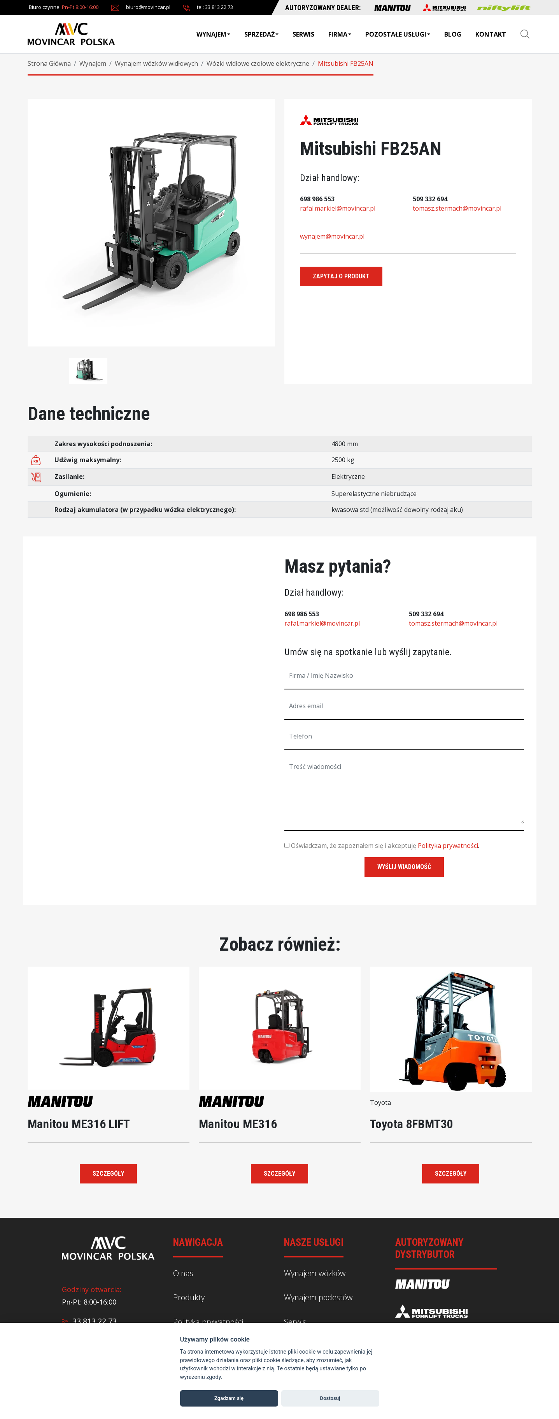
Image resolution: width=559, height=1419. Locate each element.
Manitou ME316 (238, 1124)
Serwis (303, 34)
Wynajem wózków (314, 1273)
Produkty (189, 1297)
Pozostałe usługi (397, 34)
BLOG (452, 34)
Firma (339, 34)
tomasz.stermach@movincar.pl (457, 208)
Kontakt (490, 34)
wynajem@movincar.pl (332, 236)
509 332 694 (430, 199)
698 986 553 (317, 199)
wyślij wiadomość (404, 866)
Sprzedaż (261, 34)
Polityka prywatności (448, 845)
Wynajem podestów (318, 1297)
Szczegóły (108, 1173)
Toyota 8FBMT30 (411, 1124)
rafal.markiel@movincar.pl (337, 208)
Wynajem (213, 34)
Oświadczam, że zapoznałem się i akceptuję (350, 845)
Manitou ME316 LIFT (79, 1124)
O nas (183, 1273)
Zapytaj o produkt (341, 276)
